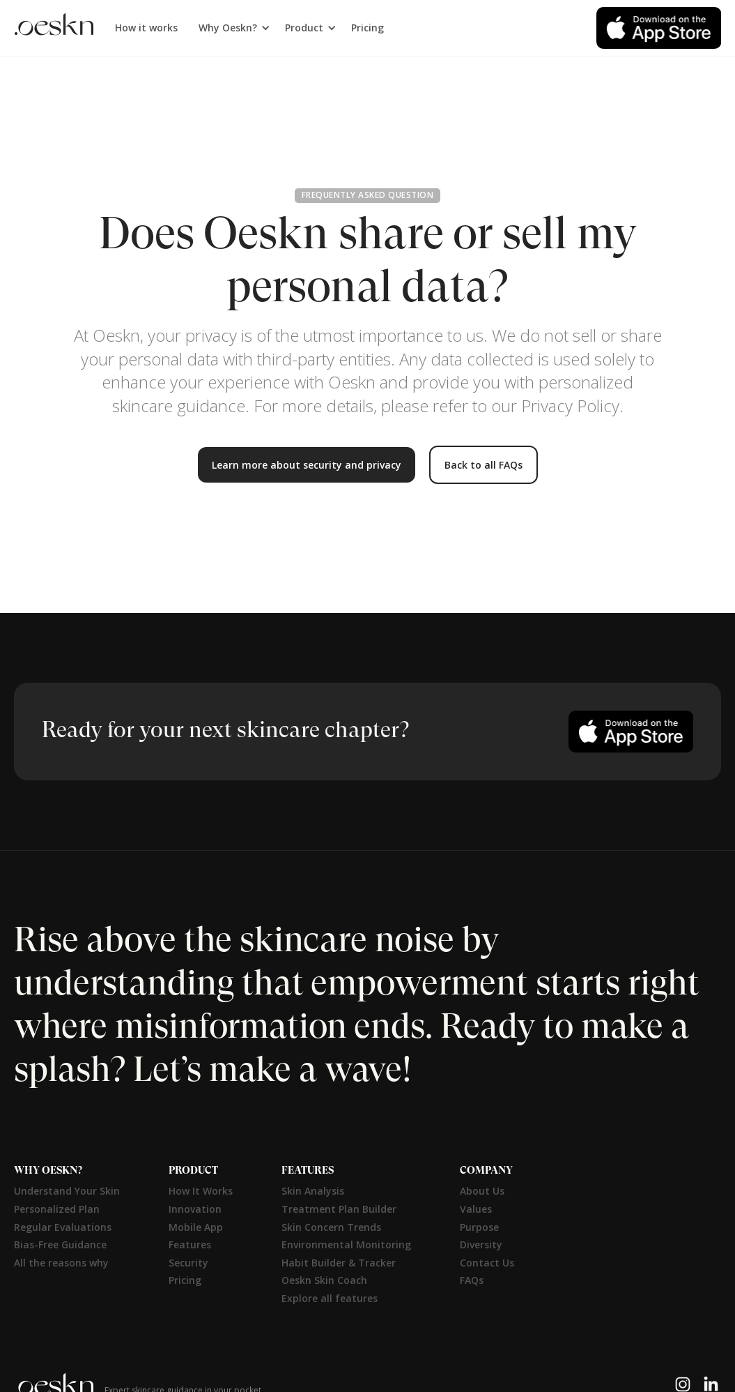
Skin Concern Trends (331, 1227)
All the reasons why (61, 1262)
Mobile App (196, 1227)
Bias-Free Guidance (60, 1244)
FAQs (471, 1280)
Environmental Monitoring (346, 1244)
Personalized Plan (57, 1209)
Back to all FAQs (483, 464)
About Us (482, 1190)
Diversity (481, 1244)
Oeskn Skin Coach (324, 1280)
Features (190, 1244)
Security (188, 1262)
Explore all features (329, 1298)
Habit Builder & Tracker (338, 1262)
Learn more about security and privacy (306, 464)
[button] (231, 28)
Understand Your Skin (67, 1190)
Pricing (367, 27)
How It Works (201, 1190)
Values (476, 1209)
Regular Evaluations (62, 1227)
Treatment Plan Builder (338, 1209)
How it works (146, 27)
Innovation (195, 1209)
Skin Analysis (312, 1190)
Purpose (479, 1227)
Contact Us (487, 1262)
